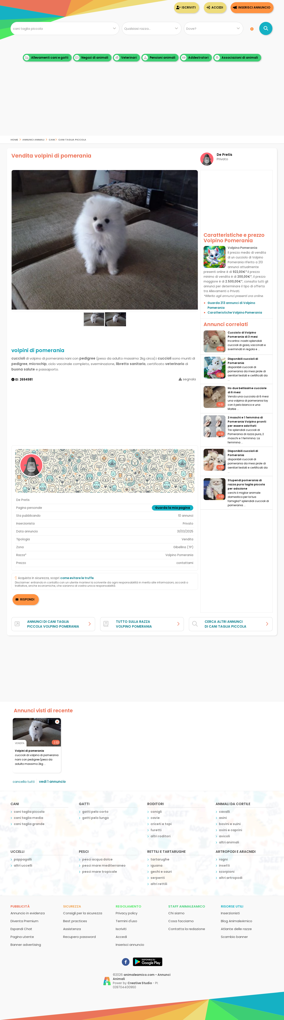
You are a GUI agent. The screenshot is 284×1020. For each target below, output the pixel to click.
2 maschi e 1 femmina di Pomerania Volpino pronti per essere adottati (247, 422)
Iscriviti (189, 7)
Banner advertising (26, 944)
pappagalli (23, 859)
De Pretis (224, 154)
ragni (223, 859)
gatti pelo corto (95, 811)
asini (223, 818)
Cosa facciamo (181, 921)
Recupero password (79, 936)
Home (14, 139)
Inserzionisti (230, 913)
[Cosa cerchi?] (65, 28)
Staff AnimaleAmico (186, 906)
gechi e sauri (161, 871)
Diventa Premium (24, 921)
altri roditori (160, 836)
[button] (193, 240)
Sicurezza (72, 906)
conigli (156, 811)
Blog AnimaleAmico (236, 921)
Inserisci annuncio (254, 7)
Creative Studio (140, 983)
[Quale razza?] (151, 28)
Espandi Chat (21, 929)
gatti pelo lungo (95, 818)
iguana (156, 865)
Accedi (217, 7)
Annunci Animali (33, 139)
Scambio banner (234, 936)
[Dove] (213, 28)
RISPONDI (27, 599)
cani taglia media (28, 818)
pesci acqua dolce (97, 859)
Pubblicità (20, 906)
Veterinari (125, 57)
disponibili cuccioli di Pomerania (243, 361)
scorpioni (226, 871)
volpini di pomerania (29, 751)
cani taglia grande (29, 824)
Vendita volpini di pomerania (51, 156)
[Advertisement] (142, 105)
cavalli (224, 811)
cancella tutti (24, 781)
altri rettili (159, 884)
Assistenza (72, 929)
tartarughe (160, 859)
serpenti (158, 878)
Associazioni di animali (236, 57)
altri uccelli (23, 865)
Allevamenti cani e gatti (46, 57)
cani (52, 139)
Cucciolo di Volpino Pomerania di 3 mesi (242, 335)
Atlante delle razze (236, 929)
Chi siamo (176, 913)
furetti (156, 830)
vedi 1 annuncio (52, 781)
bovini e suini (230, 824)
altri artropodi (230, 878)
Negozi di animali (91, 57)
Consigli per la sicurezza (82, 913)
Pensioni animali (158, 57)
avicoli (224, 836)
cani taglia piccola (72, 139)
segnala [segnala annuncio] (187, 379)
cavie (155, 818)
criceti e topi (161, 824)
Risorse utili (232, 906)
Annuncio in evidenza (28, 913)
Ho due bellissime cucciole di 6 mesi (247, 390)
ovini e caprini (230, 830)
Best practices (75, 921)
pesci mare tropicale (99, 871)
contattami (184, 563)
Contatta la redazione (186, 929)
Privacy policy (126, 913)
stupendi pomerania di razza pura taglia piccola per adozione (246, 484)
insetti (224, 865)
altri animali (229, 842)
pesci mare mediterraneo (104, 865)
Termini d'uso (126, 921)
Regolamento (128, 906)
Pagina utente (22, 936)
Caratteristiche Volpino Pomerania (235, 313)
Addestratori (195, 57)
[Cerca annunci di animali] (265, 28)
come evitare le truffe (77, 578)
